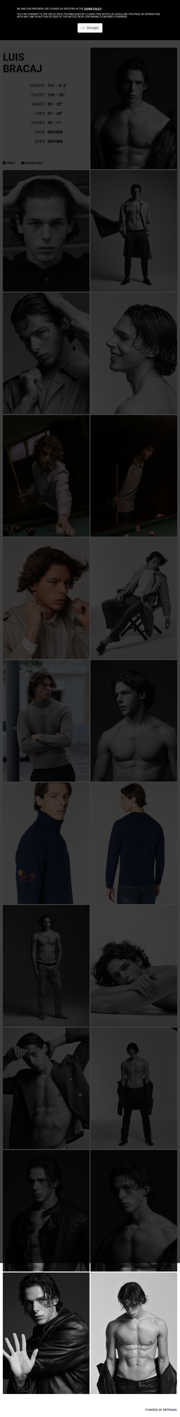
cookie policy (92, 8)
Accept (90, 28)
